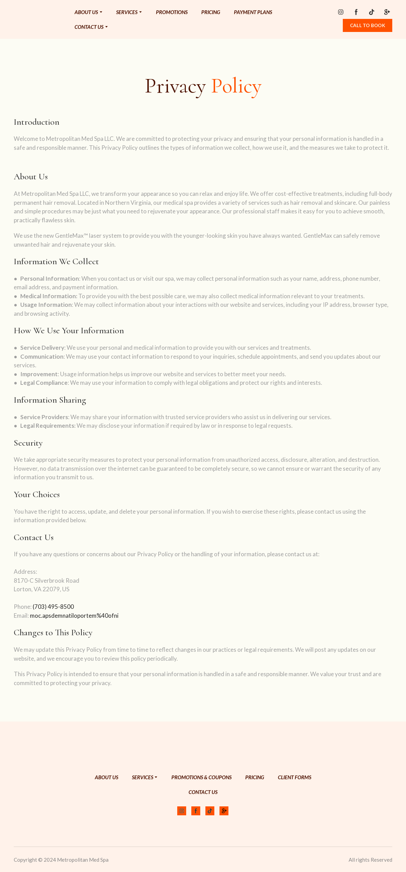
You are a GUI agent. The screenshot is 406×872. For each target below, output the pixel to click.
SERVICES (126, 12)
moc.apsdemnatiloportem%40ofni (74, 615)
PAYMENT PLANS (253, 12)
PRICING (210, 12)
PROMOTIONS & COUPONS (201, 777)
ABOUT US (106, 777)
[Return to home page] (39, 19)
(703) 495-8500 (53, 606)
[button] (341, 12)
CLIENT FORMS (294, 777)
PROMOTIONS (172, 12)
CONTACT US (89, 27)
